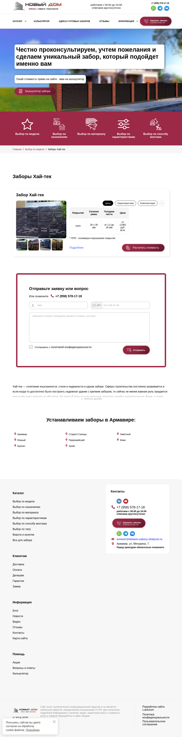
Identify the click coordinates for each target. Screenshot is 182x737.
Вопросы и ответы (24, 667)
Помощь (19, 653)
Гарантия (18, 579)
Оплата (17, 568)
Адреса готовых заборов (74, 21)
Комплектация (147, 203)
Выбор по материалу (93, 134)
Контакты (18, 631)
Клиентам (20, 555)
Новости (18, 615)
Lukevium (148, 708)
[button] (14, 128)
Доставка (18, 563)
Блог (16, 609)
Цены (108, 203)
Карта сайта (20, 637)
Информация (126, 21)
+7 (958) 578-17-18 (160, 3)
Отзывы (104, 21)
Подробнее (33, 730)
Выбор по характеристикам (125, 135)
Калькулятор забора (34, 91)
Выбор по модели (27, 134)
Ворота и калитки (23, 533)
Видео (17, 620)
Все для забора (22, 539)
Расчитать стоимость (146, 247)
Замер (17, 585)
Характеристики (125, 203)
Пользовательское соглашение (153, 722)
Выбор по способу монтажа (158, 135)
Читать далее (91, 403)
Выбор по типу (22, 528)
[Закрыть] (54, 721)
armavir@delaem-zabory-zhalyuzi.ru (139, 538)
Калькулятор (42, 21)
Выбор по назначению (60, 135)
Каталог (17, 21)
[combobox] (97, 305)
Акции (16, 661)
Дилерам (18, 574)
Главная (17, 149)
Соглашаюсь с (63, 352)
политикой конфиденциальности (71, 352)
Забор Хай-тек (30, 195)
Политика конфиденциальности (155, 715)
